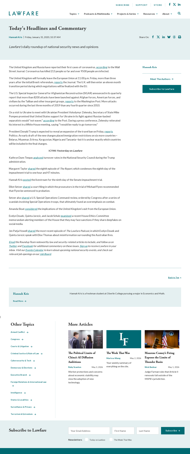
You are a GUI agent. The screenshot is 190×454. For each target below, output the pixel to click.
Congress (17, 339)
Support (142, 5)
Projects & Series (126, 13)
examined (66, 215)
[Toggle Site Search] (179, 13)
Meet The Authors (160, 79)
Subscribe (123, 5)
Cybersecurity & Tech (23, 360)
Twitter (13, 246)
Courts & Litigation (21, 346)
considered (31, 208)
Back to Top (173, 277)
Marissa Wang (113, 358)
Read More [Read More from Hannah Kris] (18, 301)
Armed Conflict (19, 332)
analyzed (38, 157)
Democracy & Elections (23, 368)
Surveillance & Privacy (23, 407)
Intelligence (18, 392)
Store (158, 5)
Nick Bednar (151, 367)
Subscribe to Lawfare (161, 89)
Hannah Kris (15, 37)
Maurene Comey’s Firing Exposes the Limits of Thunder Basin (159, 357)
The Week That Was (118, 353)
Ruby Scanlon (74, 367)
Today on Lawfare (97, 440)
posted (27, 179)
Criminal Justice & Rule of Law (26, 353)
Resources (149, 13)
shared (32, 168)
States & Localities (21, 400)
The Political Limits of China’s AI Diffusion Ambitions (81, 357)
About (165, 13)
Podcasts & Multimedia (97, 13)
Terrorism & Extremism (23, 414)
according (101, 67)
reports (58, 82)
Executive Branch (21, 375)
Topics (73, 13)
